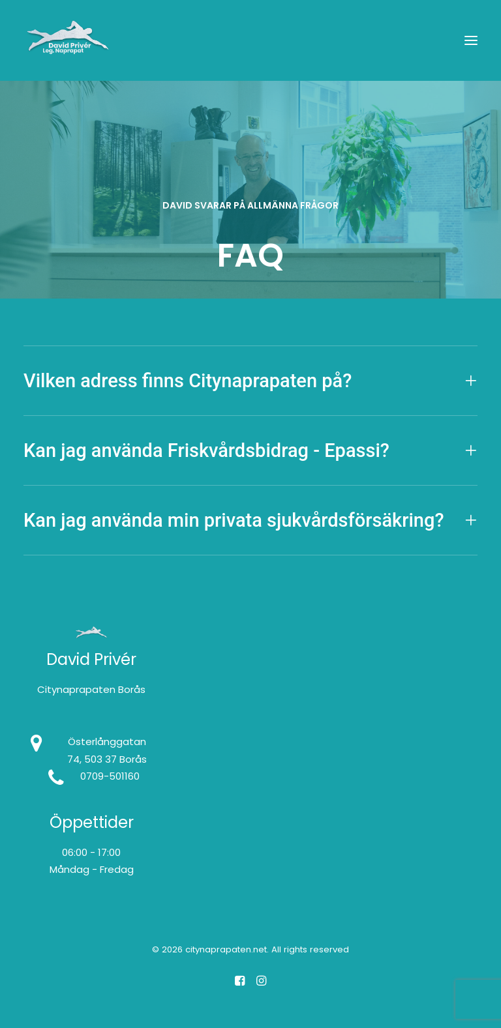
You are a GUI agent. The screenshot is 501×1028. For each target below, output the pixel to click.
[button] (471, 40)
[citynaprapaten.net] (67, 40)
